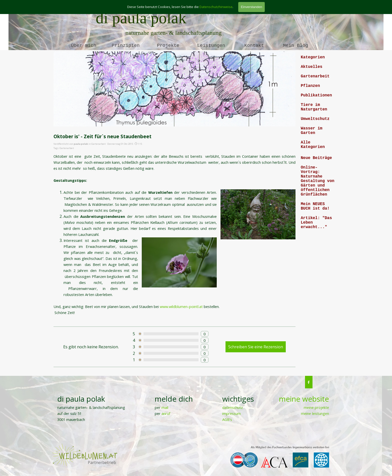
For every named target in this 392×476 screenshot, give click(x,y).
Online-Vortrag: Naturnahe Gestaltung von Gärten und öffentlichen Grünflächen (317, 181)
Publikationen (316, 95)
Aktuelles (311, 67)
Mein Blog (295, 45)
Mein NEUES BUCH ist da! (315, 206)
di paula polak (141, 18)
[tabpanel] (300, 407)
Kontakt (254, 45)
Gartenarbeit (67, 148)
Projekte (168, 45)
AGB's (227, 419)
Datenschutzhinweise (216, 7)
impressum (231, 413)
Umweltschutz (315, 119)
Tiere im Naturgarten (314, 107)
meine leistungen (315, 413)
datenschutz (232, 407)
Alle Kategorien (313, 144)
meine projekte (316, 407)
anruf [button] (166, 413)
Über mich (83, 45)
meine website (304, 399)
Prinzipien (126, 45)
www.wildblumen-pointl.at (182, 306)
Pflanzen (310, 86)
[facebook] (308, 382)
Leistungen (211, 45)
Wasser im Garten (311, 130)
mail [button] (165, 407)
